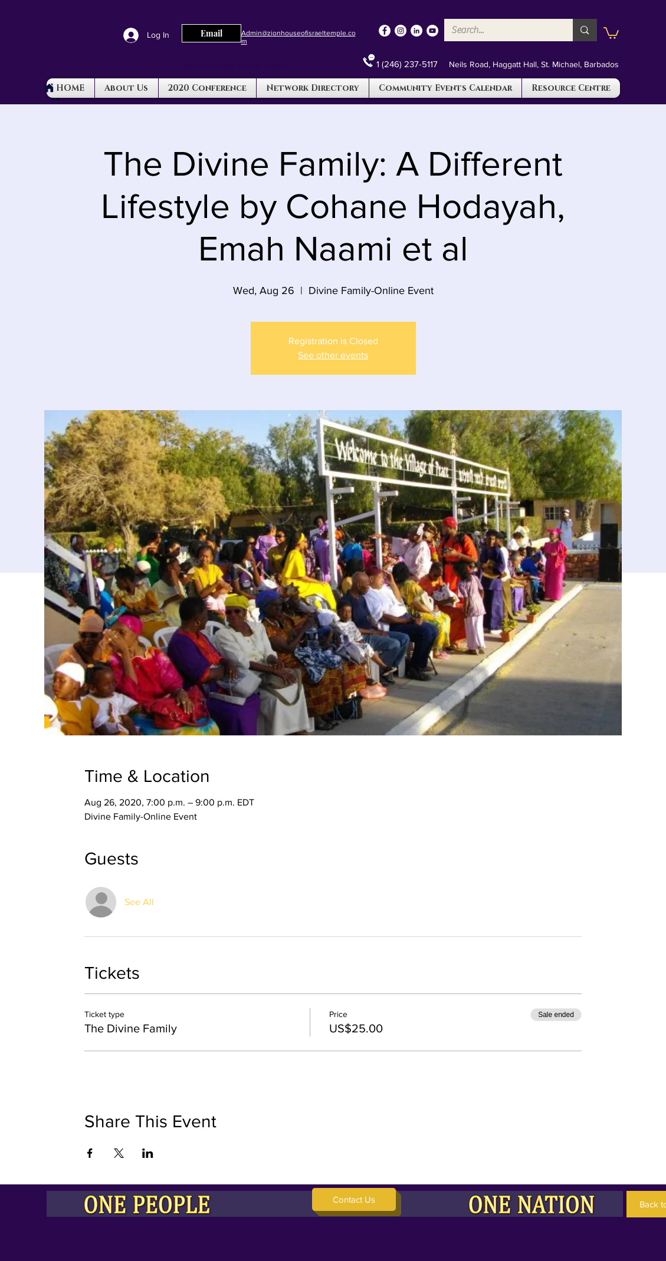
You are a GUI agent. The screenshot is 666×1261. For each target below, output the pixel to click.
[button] (611, 32)
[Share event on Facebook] (90, 1153)
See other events (333, 355)
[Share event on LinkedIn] (147, 1153)
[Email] (211, 33)
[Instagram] (400, 31)
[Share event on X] (118, 1153)
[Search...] (500, 30)
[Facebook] (385, 31)
